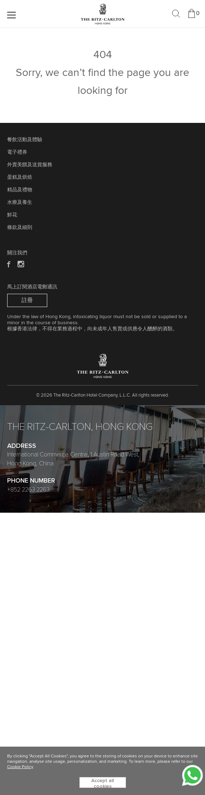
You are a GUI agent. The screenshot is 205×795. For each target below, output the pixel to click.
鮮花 (12, 214)
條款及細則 (19, 227)
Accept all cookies (102, 783)
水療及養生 (19, 202)
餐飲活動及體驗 (24, 139)
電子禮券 (17, 152)
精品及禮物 (19, 189)
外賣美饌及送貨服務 (29, 164)
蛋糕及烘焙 (19, 177)
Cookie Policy (20, 767)
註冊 (27, 300)
